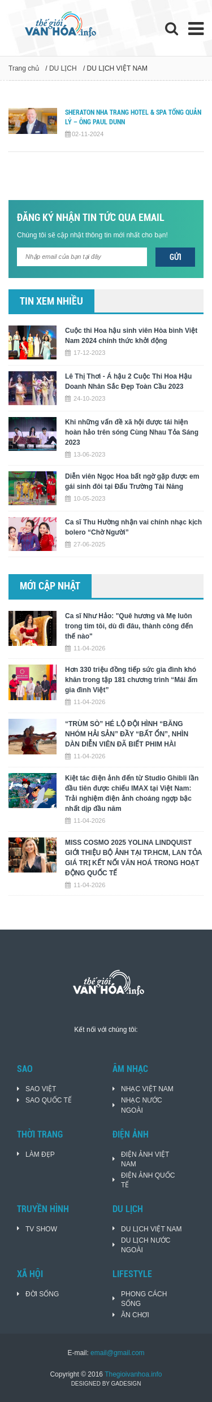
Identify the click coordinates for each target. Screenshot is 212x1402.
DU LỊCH (63, 68)
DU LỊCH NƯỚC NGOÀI (145, 1245)
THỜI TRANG (40, 1134)
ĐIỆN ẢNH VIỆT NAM (145, 1159)
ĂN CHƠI (135, 1315)
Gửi (175, 257)
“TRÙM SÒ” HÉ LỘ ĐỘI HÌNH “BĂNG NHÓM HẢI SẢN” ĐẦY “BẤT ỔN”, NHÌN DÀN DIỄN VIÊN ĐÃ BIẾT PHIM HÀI (126, 734)
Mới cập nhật (50, 586)
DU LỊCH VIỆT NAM (151, 1229)
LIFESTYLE (132, 1274)
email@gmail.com (117, 1353)
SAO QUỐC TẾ (48, 1100)
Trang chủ (23, 68)
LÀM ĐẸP (40, 1154)
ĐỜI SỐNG (42, 1294)
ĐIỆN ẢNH (131, 1134)
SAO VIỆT (40, 1089)
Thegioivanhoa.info (133, 1374)
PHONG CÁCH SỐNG (144, 1299)
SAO (25, 1069)
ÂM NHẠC (130, 1069)
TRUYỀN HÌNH (43, 1209)
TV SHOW (41, 1229)
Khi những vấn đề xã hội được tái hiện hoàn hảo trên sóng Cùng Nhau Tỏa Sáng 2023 (131, 432)
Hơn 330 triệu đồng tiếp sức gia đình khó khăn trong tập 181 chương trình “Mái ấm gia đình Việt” (131, 680)
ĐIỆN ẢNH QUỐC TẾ (148, 1180)
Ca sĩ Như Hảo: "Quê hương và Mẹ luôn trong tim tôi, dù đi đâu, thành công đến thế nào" (129, 626)
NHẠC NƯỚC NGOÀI (141, 1105)
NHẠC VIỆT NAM (147, 1089)
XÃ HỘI (30, 1274)
